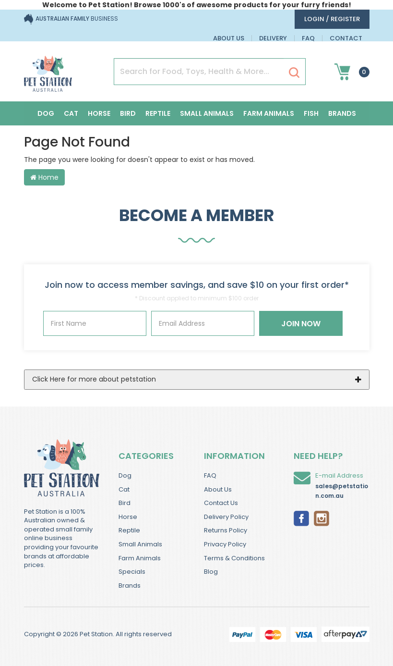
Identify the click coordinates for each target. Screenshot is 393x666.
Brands (342, 113)
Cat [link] (124, 489)
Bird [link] (125, 502)
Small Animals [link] (140, 544)
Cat (71, 113)
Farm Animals (268, 113)
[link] (301, 517)
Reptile (157, 113)
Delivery (273, 38)
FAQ (308, 38)
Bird (128, 113)
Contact (346, 38)
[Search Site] (294, 72)
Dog (45, 113)
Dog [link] (125, 475)
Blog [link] (211, 571)
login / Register (332, 19)
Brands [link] (130, 585)
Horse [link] (128, 516)
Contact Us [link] (221, 502)
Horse (99, 113)
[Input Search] (199, 72)
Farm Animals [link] (140, 558)
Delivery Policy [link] (226, 516)
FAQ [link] (210, 475)
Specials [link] (132, 571)
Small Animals (207, 113)
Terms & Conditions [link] (234, 558)
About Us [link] (218, 489)
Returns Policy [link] (225, 530)
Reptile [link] (129, 530)
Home (44, 177)
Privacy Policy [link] (225, 544)
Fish (311, 113)
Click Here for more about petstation (94, 379)
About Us (228, 38)
